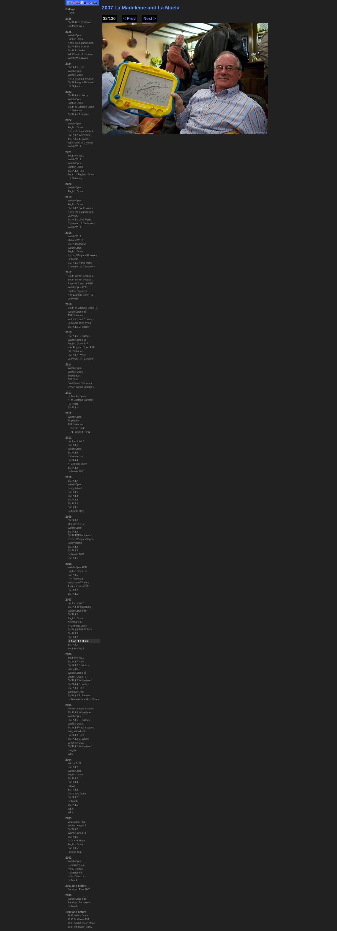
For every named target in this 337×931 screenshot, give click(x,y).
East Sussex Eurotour (80, 383)
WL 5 (71, 808)
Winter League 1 (77, 825)
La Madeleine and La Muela (83, 699)
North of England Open (81, 42)
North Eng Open (77, 793)
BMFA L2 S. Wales (78, 738)
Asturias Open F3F (78, 586)
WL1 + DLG (74, 763)
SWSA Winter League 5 (81, 386)
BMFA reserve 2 (77, 243)
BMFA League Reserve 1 (82, 82)
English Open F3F (78, 291)
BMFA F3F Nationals (79, 535)
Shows (71, 786)
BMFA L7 (73, 480)
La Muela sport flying (79, 322)
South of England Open (81, 106)
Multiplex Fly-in (76, 524)
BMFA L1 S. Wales (78, 114)
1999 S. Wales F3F (78, 919)
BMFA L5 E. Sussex (79, 720)
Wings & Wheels (77, 731)
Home (71, 12)
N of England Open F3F (81, 294)
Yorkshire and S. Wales (81, 319)
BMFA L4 (73, 460)
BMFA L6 (73, 445)
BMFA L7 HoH (76, 661)
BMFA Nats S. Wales (79, 22)
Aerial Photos (75, 868)
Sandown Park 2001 (79, 889)
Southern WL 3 (76, 26)
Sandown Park (76, 691)
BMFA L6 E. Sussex (79, 336)
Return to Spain (76, 428)
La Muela (73, 215)
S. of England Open (79, 432)
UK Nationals (75, 86)
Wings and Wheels (78, 582)
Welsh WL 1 (74, 159)
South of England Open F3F (83, 307)
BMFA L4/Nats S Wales (81, 727)
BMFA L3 (73, 467)
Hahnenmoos (75, 456)
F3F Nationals (75, 315)
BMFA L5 (73, 452)
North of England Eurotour (82, 255)
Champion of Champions (82, 223)
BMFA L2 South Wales (80, 208)
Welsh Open (75, 35)
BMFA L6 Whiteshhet (79, 712)
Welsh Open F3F (77, 287)
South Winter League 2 (81, 276)
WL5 (70, 753)
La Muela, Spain (77, 396)
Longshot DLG (76, 742)
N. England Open (77, 463)
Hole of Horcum (76, 876)
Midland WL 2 (75, 240)
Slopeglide (73, 375)
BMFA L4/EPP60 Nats (80, 629)
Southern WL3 (76, 648)
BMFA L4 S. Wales (78, 684)
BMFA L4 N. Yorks (78, 95)
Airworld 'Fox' (75, 622)
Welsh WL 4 (74, 146)
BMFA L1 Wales (77, 50)
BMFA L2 (73, 503)
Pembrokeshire (76, 865)
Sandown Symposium (80, 902)
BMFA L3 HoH (76, 170)
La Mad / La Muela (78, 641)
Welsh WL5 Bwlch (78, 58)
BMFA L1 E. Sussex (79, 326)
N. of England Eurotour (80, 399)
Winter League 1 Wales (81, 708)
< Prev (129, 18)
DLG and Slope (76, 840)
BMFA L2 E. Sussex (79, 695)
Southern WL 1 (76, 441)
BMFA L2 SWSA (77, 355)
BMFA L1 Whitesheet (79, 746)
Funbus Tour (75, 852)
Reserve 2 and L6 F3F (80, 283)
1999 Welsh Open (78, 915)
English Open (75, 39)
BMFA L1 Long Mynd (79, 219)
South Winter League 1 (81, 279)
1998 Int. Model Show (80, 927)
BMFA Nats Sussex (78, 46)
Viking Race (74, 669)
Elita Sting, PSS (77, 821)
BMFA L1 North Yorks (80, 262)
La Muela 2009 (76, 554)
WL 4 (71, 812)
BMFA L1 (73, 407)
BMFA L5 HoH (76, 67)
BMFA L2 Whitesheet (79, 135)
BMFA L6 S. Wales (78, 665)
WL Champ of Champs (80, 54)
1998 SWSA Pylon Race (81, 923)
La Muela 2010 (76, 511)
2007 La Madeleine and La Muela (141, 8)
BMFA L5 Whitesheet (79, 680)
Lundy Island (75, 488)
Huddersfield (75, 872)
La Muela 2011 (76, 471)
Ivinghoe (72, 750)
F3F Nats (73, 379)
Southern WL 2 (76, 155)
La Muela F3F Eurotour (81, 358)
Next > (149, 18)
